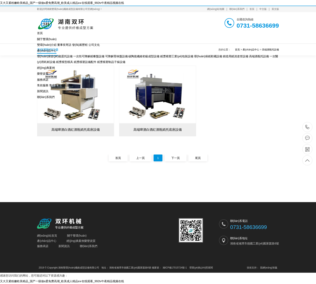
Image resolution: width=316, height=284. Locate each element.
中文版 (263, 9)
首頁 (251, 9)
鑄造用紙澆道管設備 (235, 56)
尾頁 (198, 158)
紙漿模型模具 (64, 62)
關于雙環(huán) (46, 39)
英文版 (275, 9)
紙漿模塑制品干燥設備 (111, 62)
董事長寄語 (64, 44)
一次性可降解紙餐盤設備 (88, 56)
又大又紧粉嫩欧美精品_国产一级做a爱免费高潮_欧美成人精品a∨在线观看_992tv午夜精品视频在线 (62, 2)
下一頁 (175, 158)
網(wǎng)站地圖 (215, 9)
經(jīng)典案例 (46, 67)
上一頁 (140, 158)
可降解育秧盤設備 (116, 56)
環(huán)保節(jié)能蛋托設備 (55, 56)
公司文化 (94, 44)
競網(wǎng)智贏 (268, 267)
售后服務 (67, 85)
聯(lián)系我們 (236, 9)
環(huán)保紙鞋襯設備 (208, 56)
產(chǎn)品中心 (46, 50)
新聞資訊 (42, 91)
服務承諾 (42, 79)
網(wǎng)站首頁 (47, 235)
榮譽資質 (42, 73)
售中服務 (54, 85)
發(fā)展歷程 (80, 44)
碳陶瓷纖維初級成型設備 (143, 56)
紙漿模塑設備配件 (85, 62)
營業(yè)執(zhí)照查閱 (201, 267)
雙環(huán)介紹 (46, 44)
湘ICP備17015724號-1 (175, 267)
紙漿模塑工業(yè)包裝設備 (176, 56)
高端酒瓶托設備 (259, 56)
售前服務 (42, 85)
